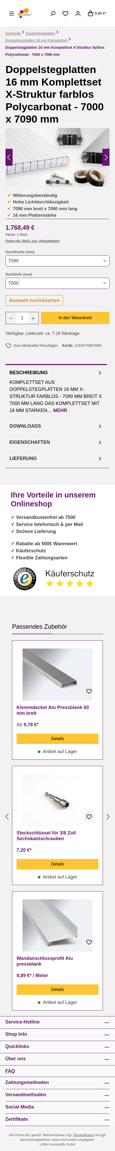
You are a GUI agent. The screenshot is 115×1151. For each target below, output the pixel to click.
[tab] (56, 391)
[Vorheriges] (9, 157)
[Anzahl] (22, 318)
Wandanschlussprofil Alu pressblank (45, 961)
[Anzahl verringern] (11, 318)
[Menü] (11, 13)
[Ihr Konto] (78, 13)
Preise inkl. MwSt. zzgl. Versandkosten (33, 241)
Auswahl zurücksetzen (34, 300)
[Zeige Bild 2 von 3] (57, 182)
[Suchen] (52, 13)
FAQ (10, 1071)
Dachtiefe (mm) (19, 274)
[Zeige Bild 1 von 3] (48, 182)
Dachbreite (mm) (20, 251)
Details (57, 738)
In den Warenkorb (75, 318)
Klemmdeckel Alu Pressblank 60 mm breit (53, 710)
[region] (57, 157)
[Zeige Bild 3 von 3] (67, 182)
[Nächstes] (106, 157)
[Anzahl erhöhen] (33, 318)
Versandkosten (83, 1135)
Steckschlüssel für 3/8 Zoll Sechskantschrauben (46, 835)
